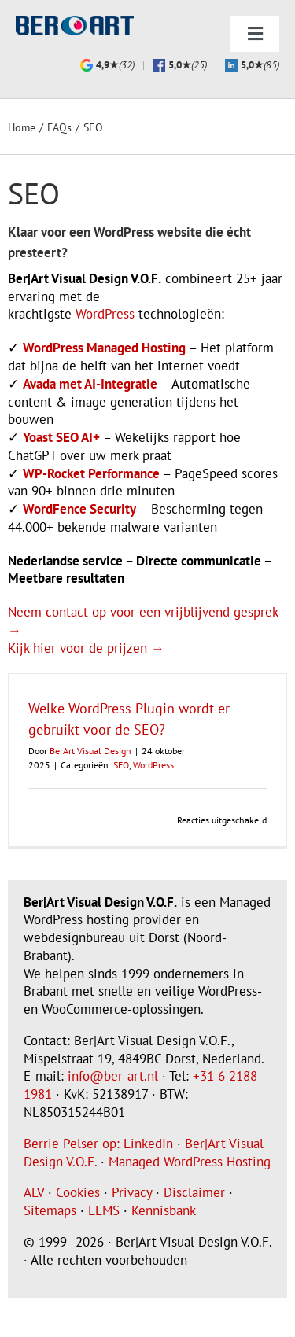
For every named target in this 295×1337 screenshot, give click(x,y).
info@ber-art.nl (113, 1076)
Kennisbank (163, 1210)
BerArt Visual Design (90, 751)
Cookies (78, 1192)
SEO (121, 765)
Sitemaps (50, 1210)
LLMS (104, 1210)
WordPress (105, 313)
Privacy (132, 1192)
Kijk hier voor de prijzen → (86, 648)
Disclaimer (194, 1192)
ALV (34, 1192)
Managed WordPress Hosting (190, 1161)
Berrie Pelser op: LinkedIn (98, 1143)
